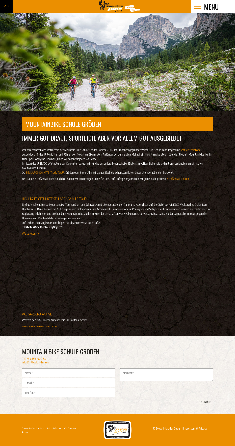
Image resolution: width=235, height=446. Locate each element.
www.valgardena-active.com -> (40, 326)
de (6, 6)
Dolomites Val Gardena (33, 428)
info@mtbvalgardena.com (36, 362)
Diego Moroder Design (168, 428)
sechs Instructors (190, 150)
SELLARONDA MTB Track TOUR (45, 172)
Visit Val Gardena (54, 428)
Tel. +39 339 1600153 (34, 358)
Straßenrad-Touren (178, 179)
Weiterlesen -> (30, 233)
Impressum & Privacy (195, 428)
